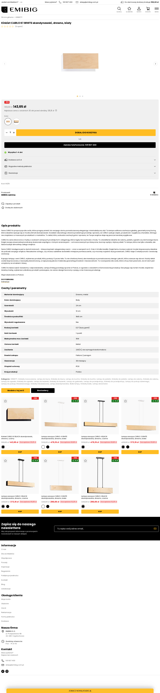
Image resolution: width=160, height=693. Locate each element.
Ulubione (5, 603)
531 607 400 (67, 2)
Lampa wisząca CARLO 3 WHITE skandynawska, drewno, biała (134, 438)
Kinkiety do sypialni (25, 381)
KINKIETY (19, 17)
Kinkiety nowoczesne (27, 379)
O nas (3, 549)
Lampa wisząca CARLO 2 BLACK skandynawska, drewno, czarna (94, 497)
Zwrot (3, 608)
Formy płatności (8, 617)
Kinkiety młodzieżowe (40, 384)
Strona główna (7, 17)
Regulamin (5, 571)
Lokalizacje (6, 589)
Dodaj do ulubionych (14, 207)
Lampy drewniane (100, 384)
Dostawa (5, 621)
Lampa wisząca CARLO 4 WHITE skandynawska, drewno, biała (54, 438)
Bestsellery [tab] (42, 390)
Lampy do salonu (135, 379)
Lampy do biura (43, 379)
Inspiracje (5, 567)
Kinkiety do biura (58, 379)
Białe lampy (75, 384)
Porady (4, 562)
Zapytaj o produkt (12, 204)
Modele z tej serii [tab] (15, 390)
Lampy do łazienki (41, 381)
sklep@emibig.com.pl (89, 2)
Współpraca (6, 558)
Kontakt (4, 580)
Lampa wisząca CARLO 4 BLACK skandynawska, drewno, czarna (94, 438)
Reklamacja (6, 612)
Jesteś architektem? (9, 2)
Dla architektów (7, 554)
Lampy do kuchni (73, 379)
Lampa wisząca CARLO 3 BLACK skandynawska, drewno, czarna (14, 497)
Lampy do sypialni (8, 381)
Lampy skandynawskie (59, 384)
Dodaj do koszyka (86, 132)
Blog (3, 584)
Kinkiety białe (86, 384)
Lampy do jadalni (104, 379)
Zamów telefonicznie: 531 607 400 (80, 145)
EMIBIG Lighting (8, 195)
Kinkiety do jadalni (119, 379)
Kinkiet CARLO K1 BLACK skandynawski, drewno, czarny (17, 438)
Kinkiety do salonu (150, 379)
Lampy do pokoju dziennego (137, 381)
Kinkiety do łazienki (57, 381)
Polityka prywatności (9, 575)
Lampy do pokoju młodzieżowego (15, 384)
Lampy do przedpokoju (93, 381)
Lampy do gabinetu (75, 381)
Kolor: (6, 116)
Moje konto (6, 599)
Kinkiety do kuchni (88, 379)
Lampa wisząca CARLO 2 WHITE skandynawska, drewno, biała (54, 497)
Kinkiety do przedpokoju (114, 381)
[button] (6, 132)
